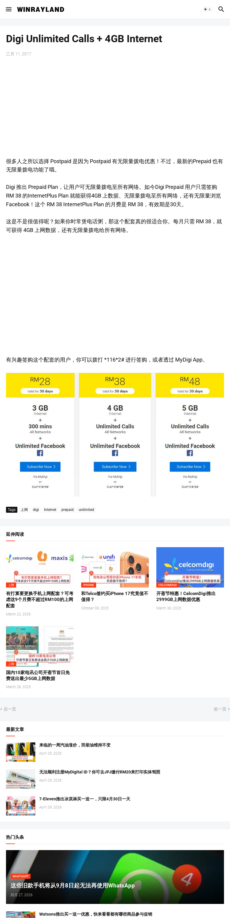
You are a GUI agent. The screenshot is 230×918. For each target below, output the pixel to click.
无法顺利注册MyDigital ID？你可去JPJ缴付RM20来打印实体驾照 (99, 772)
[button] (8, 9)
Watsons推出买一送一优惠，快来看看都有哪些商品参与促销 (95, 914)
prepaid (67, 510)
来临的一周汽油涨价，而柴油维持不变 (75, 745)
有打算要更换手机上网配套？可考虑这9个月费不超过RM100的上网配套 (39, 600)
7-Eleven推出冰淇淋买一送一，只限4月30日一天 (84, 798)
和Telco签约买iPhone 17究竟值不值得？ (114, 596)
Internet (50, 510)
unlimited (86, 510)
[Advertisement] (115, 108)
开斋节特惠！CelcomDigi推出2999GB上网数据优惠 (186, 596)
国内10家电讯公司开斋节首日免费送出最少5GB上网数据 (38, 675)
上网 (24, 510)
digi (36, 510)
